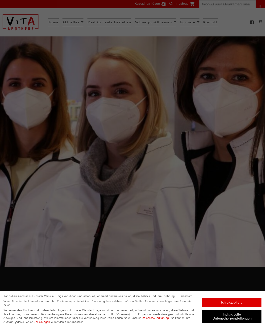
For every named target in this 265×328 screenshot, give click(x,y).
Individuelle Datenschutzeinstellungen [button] (232, 316)
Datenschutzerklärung (155, 318)
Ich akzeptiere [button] (232, 302)
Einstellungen (41, 322)
